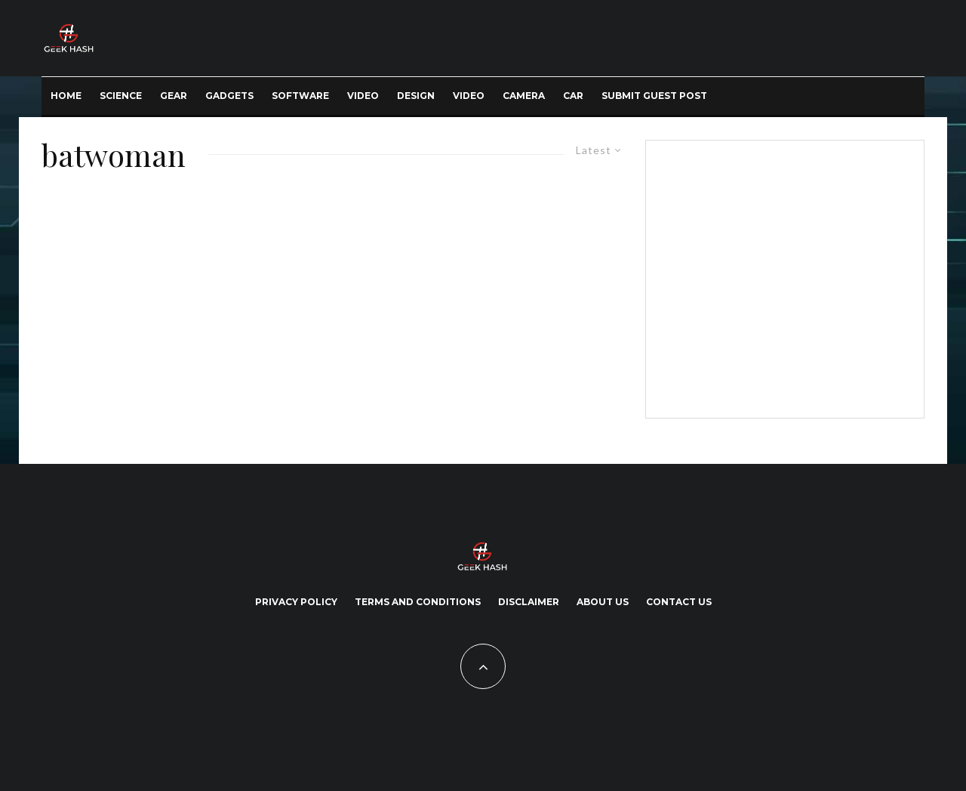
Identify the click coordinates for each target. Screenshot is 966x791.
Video (363, 95)
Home (66, 95)
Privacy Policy (296, 601)
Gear (173, 95)
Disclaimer (528, 601)
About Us (603, 601)
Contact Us (679, 601)
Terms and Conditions (418, 601)
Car (573, 95)
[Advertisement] (782, 276)
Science (121, 95)
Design (416, 95)
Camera (524, 95)
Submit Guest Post (654, 95)
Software (300, 95)
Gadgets (229, 95)
